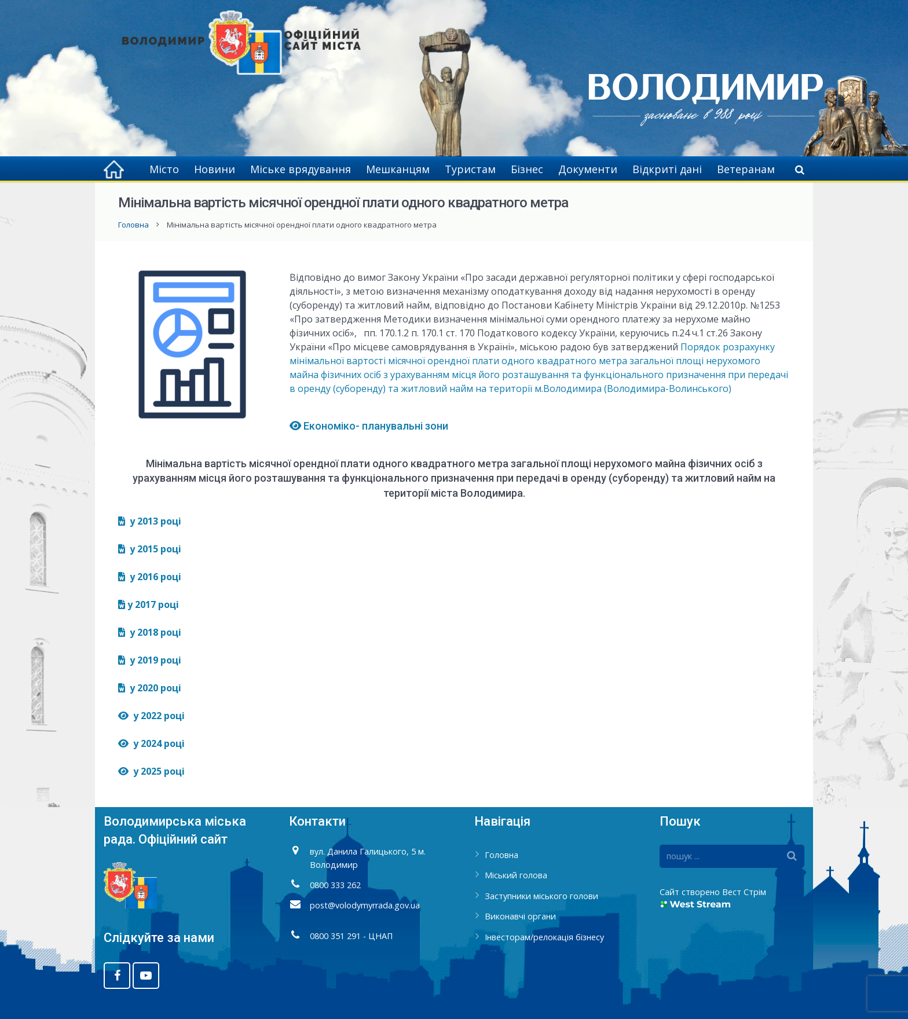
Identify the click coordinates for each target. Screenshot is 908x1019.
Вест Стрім (744, 891)
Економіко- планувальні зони (370, 426)
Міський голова (516, 875)
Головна (133, 224)
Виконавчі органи (520, 916)
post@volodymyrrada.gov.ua (365, 905)
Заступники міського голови (541, 895)
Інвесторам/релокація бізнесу (544, 937)
